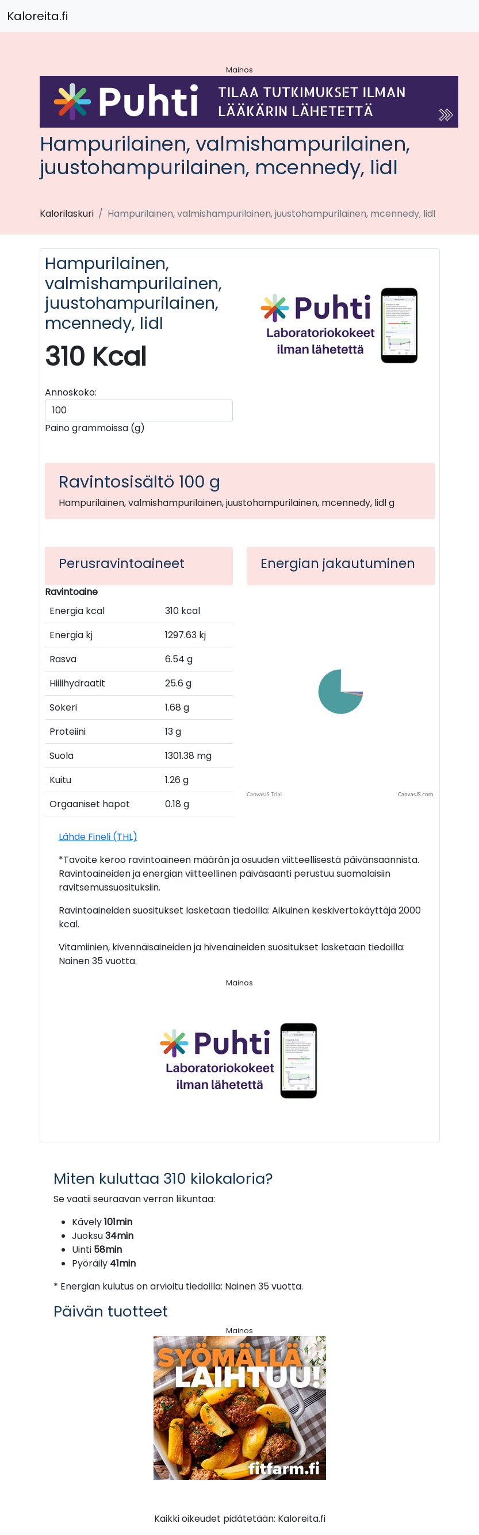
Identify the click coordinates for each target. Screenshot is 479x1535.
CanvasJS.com (416, 794)
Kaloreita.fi (37, 16)
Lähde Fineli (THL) (98, 836)
